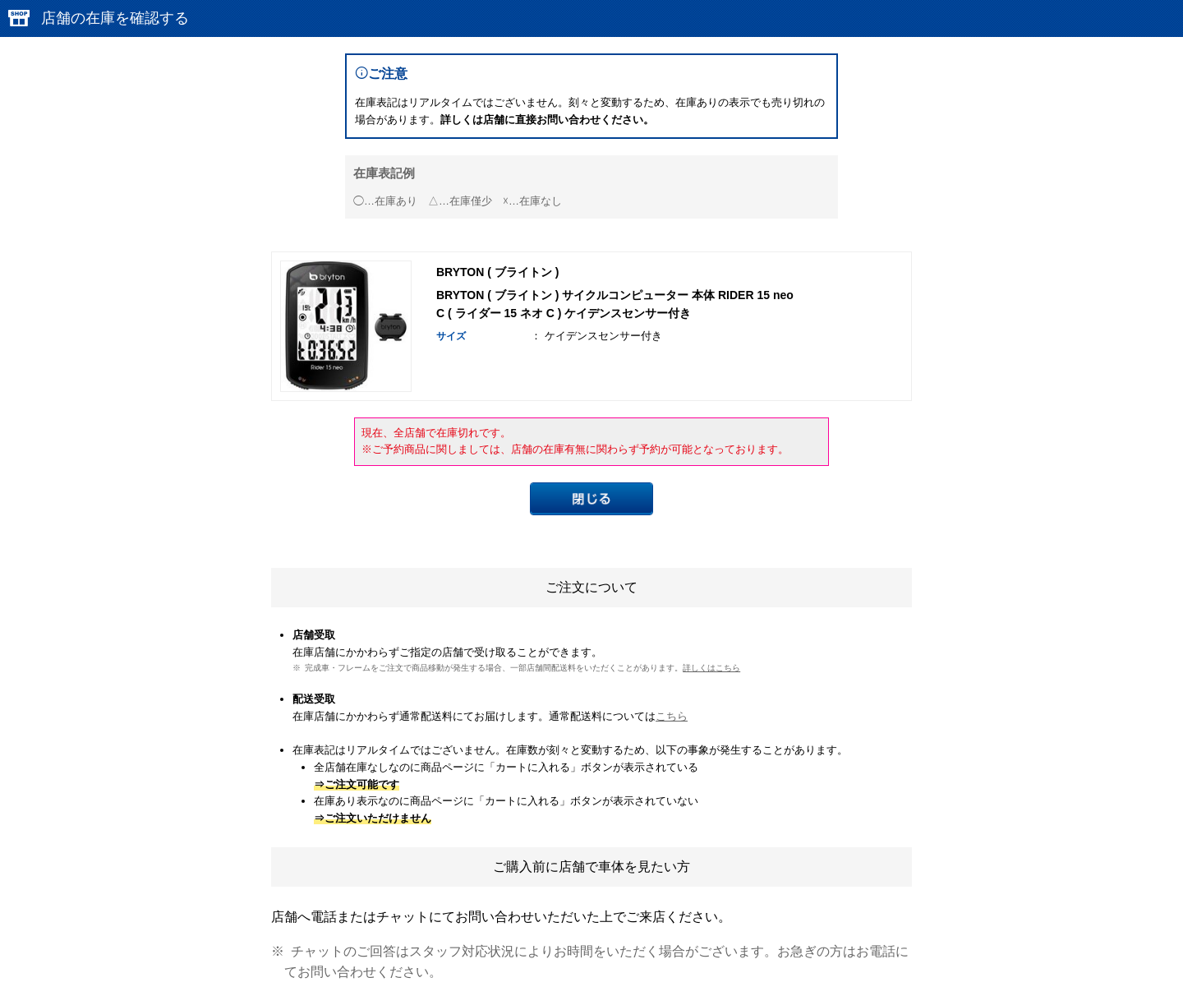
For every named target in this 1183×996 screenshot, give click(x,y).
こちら (672, 716)
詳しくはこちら (711, 667)
